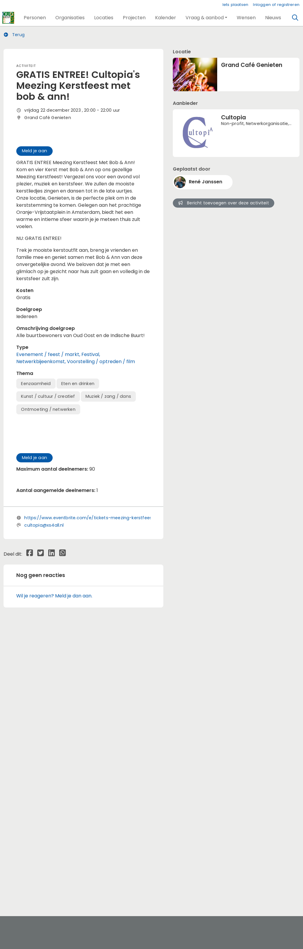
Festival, (90, 448)
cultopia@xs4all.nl (44, 802)
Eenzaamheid (36, 477)
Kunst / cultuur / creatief (48, 490)
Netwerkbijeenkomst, (41, 455)
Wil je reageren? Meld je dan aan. (54, 872)
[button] (35, 18)
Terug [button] (14, 35)
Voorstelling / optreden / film (101, 455)
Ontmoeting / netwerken (48, 503)
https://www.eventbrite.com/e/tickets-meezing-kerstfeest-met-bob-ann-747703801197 (122, 794)
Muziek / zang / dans (108, 490)
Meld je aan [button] (34, 244)
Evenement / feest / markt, (48, 448)
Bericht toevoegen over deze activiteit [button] (223, 203)
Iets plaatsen (236, 4)
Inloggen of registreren (276, 4)
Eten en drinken (77, 477)
